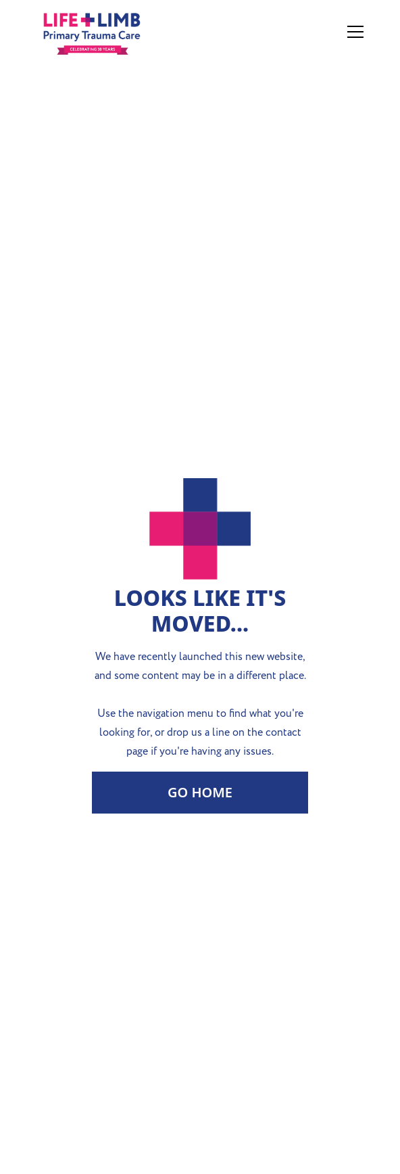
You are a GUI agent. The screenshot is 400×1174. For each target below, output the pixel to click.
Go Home (200, 792)
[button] (352, 32)
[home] (114, 32)
